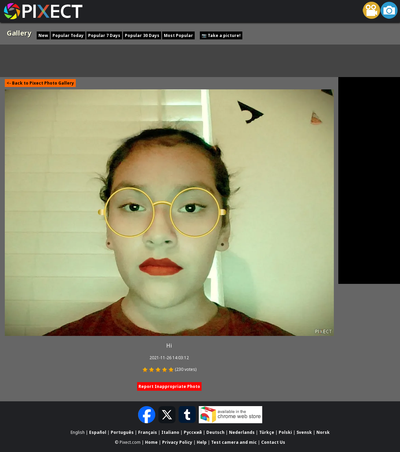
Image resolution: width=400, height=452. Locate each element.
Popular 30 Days (142, 35)
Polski (285, 432)
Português (122, 432)
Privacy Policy (177, 442)
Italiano (170, 432)
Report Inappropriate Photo (169, 386)
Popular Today (68, 35)
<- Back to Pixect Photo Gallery (40, 83)
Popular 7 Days (104, 35)
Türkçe (266, 432)
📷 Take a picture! (221, 35)
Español (97, 432)
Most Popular (178, 35)
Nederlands (242, 432)
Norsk (323, 432)
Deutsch (215, 432)
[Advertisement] (200, 60)
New (43, 35)
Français (147, 432)
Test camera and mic (234, 442)
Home (151, 442)
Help (202, 442)
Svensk (304, 432)
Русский (193, 432)
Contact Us (273, 442)
